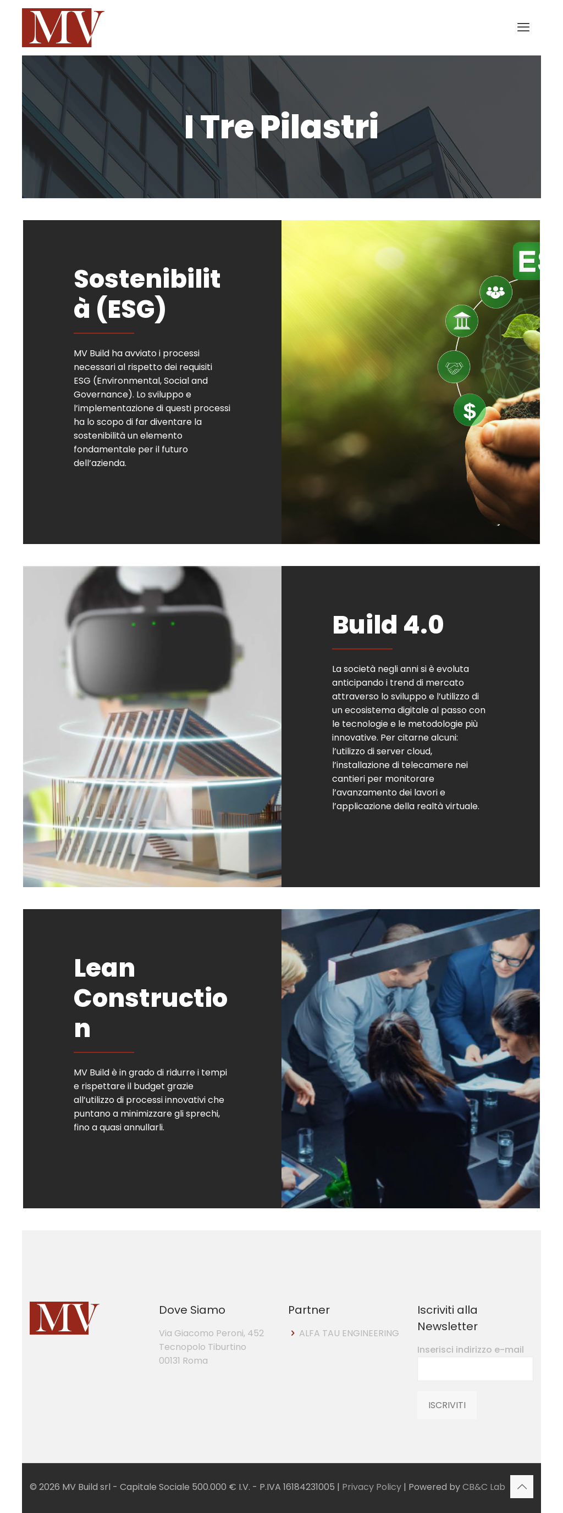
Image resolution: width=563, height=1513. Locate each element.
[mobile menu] (523, 27)
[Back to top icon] (521, 1486)
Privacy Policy (371, 1487)
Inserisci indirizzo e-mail (475, 1362)
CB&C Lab (483, 1487)
